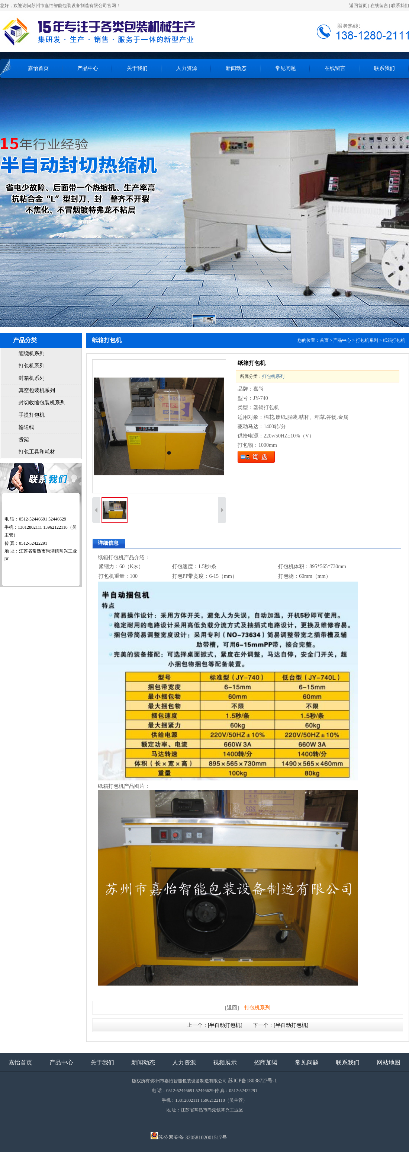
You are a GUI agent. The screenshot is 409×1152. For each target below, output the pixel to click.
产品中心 (87, 68)
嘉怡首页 (38, 68)
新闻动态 (236, 68)
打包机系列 (32, 366)
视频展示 (225, 1062)
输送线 (26, 427)
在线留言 (379, 5)
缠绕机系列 (32, 353)
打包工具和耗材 (37, 452)
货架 (24, 439)
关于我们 (137, 68)
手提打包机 (32, 415)
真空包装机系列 (37, 390)
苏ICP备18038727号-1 (252, 1080)
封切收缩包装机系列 (42, 402)
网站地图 (388, 1062)
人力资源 (186, 68)
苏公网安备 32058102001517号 (189, 1135)
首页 (324, 340)
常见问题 (285, 68)
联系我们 (400, 5)
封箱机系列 (32, 378)
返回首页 (358, 5)
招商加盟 (266, 1062)
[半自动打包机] (225, 1025)
